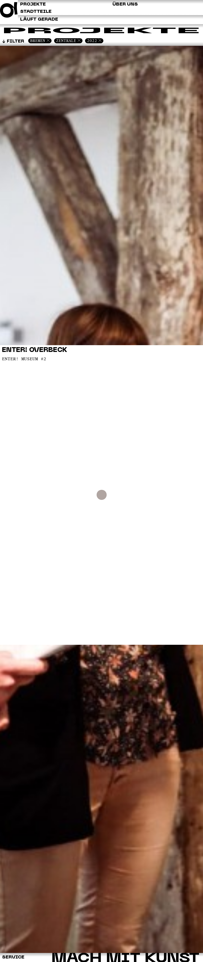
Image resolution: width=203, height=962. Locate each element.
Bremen (37, 40)
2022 (92, 40)
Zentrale (66, 40)
